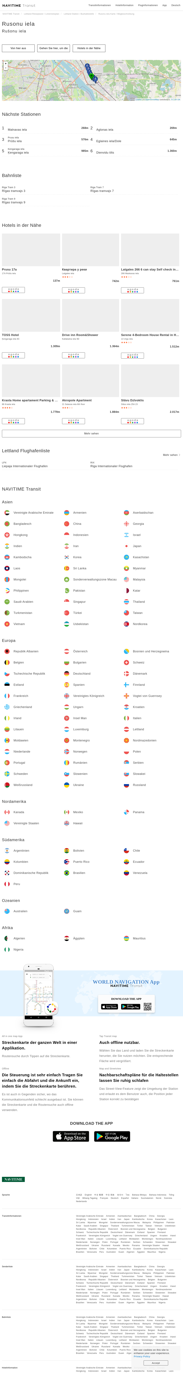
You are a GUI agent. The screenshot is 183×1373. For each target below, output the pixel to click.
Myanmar (92, 1222)
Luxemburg (111, 1239)
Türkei (140, 1226)
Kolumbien (112, 1249)
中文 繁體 (98, 1195)
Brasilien (80, 1252)
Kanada (116, 1245)
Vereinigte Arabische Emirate (89, 1216)
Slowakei (172, 1242)
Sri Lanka (80, 1222)
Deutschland (117, 1232)
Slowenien (160, 1242)
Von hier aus (18, 48)
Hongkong (81, 1219)
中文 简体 (110, 1195)
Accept (156, 1363)
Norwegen (95, 1242)
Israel (104, 1219)
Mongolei (103, 1222)
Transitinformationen (100, 5)
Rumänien (126, 1242)
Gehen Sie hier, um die (54, 48)
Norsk (158, 1198)
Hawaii (166, 1245)
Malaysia (146, 1222)
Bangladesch (140, 1216)
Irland (173, 1235)
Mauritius (151, 1252)
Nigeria (162, 1252)
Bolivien (93, 1249)
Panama (136, 1245)
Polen (105, 1242)
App (164, 5)
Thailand (115, 1226)
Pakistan (170, 1222)
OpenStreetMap (152, 100)
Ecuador (137, 1249)
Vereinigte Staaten (151, 1245)
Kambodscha (138, 1219)
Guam (121, 1252)
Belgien (151, 1229)
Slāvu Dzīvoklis (132, 400)
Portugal (114, 1242)
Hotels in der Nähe (89, 48)
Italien (91, 1239)
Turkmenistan (128, 1226)
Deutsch (115, 1198)
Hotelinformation (124, 5)
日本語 (79, 1195)
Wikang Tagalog (89, 1198)
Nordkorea (81, 1229)
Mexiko (126, 1245)
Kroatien (164, 1235)
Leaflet (139, 100)
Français (104, 1198)
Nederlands (81, 1201)
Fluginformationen (148, 5)
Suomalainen (147, 1198)
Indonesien (93, 1219)
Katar (78, 1226)
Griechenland (141, 1235)
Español (125, 1198)
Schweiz (80, 1232)
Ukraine (95, 1245)
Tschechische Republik (97, 1232)
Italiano (134, 1198)
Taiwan (148, 1226)
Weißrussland (82, 1245)
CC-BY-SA (175, 100)
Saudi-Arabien (90, 1226)
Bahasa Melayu (139, 1195)
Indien (112, 1219)
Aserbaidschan (124, 1216)
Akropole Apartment (77, 400)
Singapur (104, 1226)
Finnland (162, 1232)
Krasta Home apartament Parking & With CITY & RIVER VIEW (47, 400)
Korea (150, 1219)
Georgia (161, 1216)
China (152, 1216)
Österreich (113, 1229)
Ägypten (141, 1252)
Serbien (136, 1242)
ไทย (128, 1195)
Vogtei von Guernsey (122, 1235)
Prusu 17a (9, 269)
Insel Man (80, 1239)
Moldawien (134, 1239)
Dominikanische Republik (156, 1249)
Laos (171, 1219)
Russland (105, 1245)
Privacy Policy (142, 1356)
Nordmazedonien (164, 1239)
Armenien (110, 1216)
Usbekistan (170, 1226)
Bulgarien (162, 1229)
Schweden (148, 1242)
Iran (119, 1219)
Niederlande (81, 1242)
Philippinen (158, 1222)
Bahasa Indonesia (157, 1195)
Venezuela (92, 1252)
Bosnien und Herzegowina (133, 1229)
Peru (101, 1252)
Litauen (99, 1239)
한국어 (120, 1195)
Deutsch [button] (175, 5)
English (88, 1195)
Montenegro (147, 1239)
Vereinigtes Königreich (99, 1235)
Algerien (130, 1252)
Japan (127, 1219)
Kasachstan (160, 1219)
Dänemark (130, 1232)
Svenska (168, 1198)
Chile (102, 1249)
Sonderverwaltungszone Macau (125, 1222)
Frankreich (81, 1235)
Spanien (151, 1232)
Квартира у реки (74, 269)
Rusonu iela (18, 24)
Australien (111, 1252)
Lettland (123, 1239)
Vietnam (158, 1226)
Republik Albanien (97, 1229)
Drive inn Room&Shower (80, 335)
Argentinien (81, 1249)
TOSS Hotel (10, 335)
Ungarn (153, 1235)
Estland (141, 1232)
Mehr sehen (91, 433)
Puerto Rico (125, 1249)
